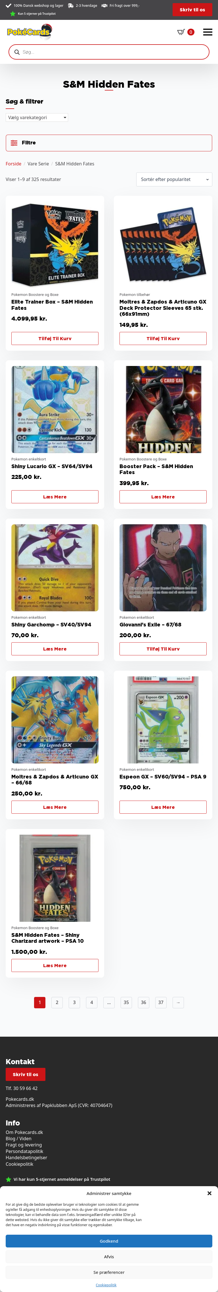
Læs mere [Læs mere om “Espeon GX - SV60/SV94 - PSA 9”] (163, 807)
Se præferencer (109, 1272)
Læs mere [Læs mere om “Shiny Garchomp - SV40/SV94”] (55, 648)
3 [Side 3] (74, 1002)
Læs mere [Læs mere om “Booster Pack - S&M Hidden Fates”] (163, 496)
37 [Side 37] (161, 1002)
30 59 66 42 (25, 1088)
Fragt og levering (24, 1145)
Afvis (109, 1256)
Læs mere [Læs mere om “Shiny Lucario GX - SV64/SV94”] (55, 496)
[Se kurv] (185, 32)
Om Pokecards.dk (24, 1132)
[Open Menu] (207, 32)
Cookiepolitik (106, 1285)
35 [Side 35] (126, 1002)
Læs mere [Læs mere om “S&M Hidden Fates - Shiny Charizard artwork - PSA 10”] (55, 965)
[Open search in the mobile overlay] (109, 51)
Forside (13, 164)
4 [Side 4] (91, 1002)
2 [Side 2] (57, 1002)
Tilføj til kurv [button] (55, 338)
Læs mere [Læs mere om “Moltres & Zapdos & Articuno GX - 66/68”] (55, 807)
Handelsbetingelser (26, 1157)
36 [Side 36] (143, 1002)
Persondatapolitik (24, 1151)
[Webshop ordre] (174, 179)
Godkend (109, 1241)
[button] (209, 1193)
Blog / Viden (19, 1138)
